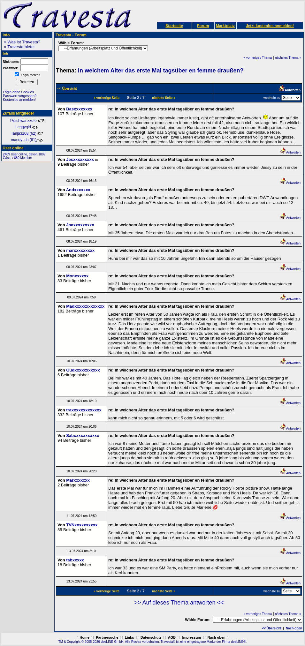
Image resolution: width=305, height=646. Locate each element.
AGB (172, 637)
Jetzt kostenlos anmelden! (270, 26)
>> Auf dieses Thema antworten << (179, 602)
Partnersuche (107, 637)
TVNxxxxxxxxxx (81, 524)
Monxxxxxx (77, 276)
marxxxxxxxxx (80, 250)
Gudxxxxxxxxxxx (83, 370)
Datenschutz (151, 637)
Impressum (191, 637)
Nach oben (294, 628)
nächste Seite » (163, 98)
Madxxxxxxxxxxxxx (85, 306)
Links (129, 637)
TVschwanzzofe (27, 120)
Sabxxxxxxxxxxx (82, 435)
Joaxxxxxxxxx (80, 224)
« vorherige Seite (106, 98)
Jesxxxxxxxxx (80, 159)
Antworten (290, 152)
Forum (203, 26)
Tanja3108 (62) (27, 133)
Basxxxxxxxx (79, 109)
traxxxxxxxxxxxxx (84, 410)
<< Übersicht (271, 628)
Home (84, 637)
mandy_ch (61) (27, 140)
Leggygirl (26, 127)
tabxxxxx (75, 560)
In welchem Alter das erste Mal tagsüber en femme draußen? (160, 70)
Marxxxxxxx (78, 480)
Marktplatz (225, 26)
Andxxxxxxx (78, 189)
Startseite (174, 26)
